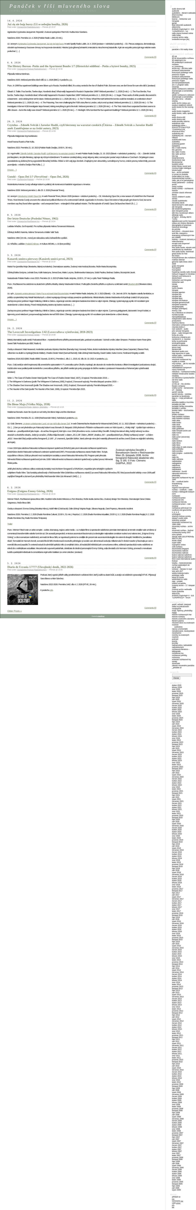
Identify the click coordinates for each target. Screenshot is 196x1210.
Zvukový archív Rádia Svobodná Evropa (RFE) (180, 38)
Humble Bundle (178, 315)
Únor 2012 (176, 1031)
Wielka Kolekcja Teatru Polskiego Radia (180, 574)
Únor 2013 (176, 1007)
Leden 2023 (176, 765)
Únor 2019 (176, 860)
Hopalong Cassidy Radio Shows (184, 272)
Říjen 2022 (176, 771)
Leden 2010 (176, 1082)
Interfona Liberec (178, 323)
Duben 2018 (176, 881)
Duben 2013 (176, 1003)
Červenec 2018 (178, 875)
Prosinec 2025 (177, 693)
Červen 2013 (177, 999)
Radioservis (176, 467)
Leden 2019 (176, 862)
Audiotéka (176, 142)
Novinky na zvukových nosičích (180, 636)
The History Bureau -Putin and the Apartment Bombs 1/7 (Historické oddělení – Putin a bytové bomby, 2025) (71, 66)
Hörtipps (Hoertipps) (179, 309)
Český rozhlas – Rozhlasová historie (182, 189)
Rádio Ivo (175, 435)
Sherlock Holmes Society (181, 516)
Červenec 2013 (178, 997)
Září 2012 (175, 1017)
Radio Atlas (176, 421)
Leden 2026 (176, 691)
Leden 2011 (176, 1058)
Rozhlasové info (178, 500)
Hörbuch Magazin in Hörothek (183, 274)
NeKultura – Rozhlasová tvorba (183, 372)
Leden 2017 (176, 911)
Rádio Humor (176, 433)
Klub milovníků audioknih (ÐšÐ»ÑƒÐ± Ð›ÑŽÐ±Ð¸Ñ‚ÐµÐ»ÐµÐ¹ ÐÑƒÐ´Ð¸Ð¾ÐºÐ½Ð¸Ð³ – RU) (183, 28)
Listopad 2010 (177, 1062)
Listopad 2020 (177, 818)
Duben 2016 (176, 929)
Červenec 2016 (178, 923)
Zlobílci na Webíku (179, 583)
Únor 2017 (176, 909)
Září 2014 (175, 968)
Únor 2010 (176, 1080)
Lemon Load (176, 347)
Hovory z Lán (177, 311)
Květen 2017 (177, 903)
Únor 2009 (176, 1104)
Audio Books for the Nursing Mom (182, 108)
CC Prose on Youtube (180, 174)
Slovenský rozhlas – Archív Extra (182, 527)
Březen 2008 (177, 1127)
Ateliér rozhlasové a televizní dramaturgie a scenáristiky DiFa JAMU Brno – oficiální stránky (183, 98)
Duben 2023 (176, 759)
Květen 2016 (177, 927)
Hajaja (174, 613)
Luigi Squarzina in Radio (181, 353)
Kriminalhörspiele (178, 343)
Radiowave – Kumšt (179, 471)
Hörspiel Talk (176, 296)
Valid (176, 1203)
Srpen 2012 (176, 1019)
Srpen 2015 (176, 946)
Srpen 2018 (176, 872)
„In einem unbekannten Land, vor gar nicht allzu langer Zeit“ (46, 423)
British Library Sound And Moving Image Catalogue (181, 167)
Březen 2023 (177, 761)
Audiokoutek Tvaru (179, 140)
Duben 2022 (176, 783)
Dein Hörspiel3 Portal (180, 211)
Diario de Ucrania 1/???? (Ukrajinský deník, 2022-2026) (40, 566)
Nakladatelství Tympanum (182, 368)
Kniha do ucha (177, 335)
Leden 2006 (176, 1180)
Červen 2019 (177, 852)
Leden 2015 (176, 960)
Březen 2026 (177, 687)
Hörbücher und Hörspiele (181, 280)
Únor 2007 (176, 1153)
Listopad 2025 (177, 695)
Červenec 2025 (178, 704)
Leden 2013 (176, 1009)
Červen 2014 (177, 974)
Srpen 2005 (176, 1190)
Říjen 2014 (176, 966)
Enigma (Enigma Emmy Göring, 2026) (30, 491)
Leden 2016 (176, 936)
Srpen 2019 (176, 848)
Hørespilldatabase (179, 317)
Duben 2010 (176, 1076)
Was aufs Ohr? (177, 571)
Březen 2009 (177, 1102)
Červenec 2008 (178, 1119)
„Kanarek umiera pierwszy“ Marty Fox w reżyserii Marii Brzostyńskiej (41, 293)
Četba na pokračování (180, 607)
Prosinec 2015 (177, 938)
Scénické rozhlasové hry (181, 659)
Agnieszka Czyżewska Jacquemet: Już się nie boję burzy (41, 44)
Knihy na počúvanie (179, 341)
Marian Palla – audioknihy (182, 355)
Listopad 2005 (177, 1184)
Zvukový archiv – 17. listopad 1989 (183, 586)
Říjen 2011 (176, 1039)
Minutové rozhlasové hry (181, 359)
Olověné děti (133, 284)
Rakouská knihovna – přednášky (180, 474)
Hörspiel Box (177, 294)
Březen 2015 (177, 956)
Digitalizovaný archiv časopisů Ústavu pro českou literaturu (183, 222)
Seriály (36, 335)
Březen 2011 (177, 1054)
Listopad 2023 (177, 744)
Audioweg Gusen (178, 144)
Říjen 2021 (176, 795)
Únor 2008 (176, 1129)
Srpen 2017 (176, 897)
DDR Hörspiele (177, 207)
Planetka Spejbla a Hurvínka (182, 402)
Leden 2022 (176, 789)
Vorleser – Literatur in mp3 (182, 569)
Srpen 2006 (176, 1166)
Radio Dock (176, 425)
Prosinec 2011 (177, 1035)
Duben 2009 (176, 1100)
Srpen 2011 (176, 1043)
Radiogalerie (176, 463)
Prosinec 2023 (177, 742)
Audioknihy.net (177, 134)
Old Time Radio (177, 380)
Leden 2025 (176, 716)
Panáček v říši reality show (182, 49)
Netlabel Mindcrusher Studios (183, 374)
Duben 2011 (176, 1052)
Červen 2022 (177, 779)
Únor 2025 (176, 714)
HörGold (175, 286)
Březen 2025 (177, 712)
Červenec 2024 (178, 728)
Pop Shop (175, 412)
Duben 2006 (176, 1174)
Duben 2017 (176, 905)
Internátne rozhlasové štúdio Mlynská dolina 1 (183, 326)
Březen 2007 (177, 1151)
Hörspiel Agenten (178, 292)
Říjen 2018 (176, 868)
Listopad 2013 (177, 989)
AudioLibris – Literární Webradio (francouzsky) (183, 14)
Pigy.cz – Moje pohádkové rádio (182, 399)
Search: (175, 672)
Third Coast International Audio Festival (183, 560)
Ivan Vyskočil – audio (180, 329)
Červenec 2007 (178, 1143)
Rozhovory (176, 657)
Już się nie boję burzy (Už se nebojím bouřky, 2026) (37, 24)
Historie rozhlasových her (182, 615)
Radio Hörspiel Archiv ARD (181, 431)
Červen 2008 (177, 1121)
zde (70, 80)
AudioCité (175, 11)
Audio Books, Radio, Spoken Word (182, 114)
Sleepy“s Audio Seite (180, 518)
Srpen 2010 (176, 1068)
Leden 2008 (176, 1131)
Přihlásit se (176, 1197)
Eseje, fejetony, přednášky (37, 407)
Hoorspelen (176, 268)
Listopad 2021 (177, 793)
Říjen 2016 (176, 917)
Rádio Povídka (177, 451)
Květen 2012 (177, 1025)
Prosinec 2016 (177, 913)
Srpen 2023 (176, 750)
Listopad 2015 (177, 940)
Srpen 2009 (176, 1092)
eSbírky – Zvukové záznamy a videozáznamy (183, 240)
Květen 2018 (177, 879)
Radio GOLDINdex (178, 429)
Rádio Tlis (175, 457)
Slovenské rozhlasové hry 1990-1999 (182, 523)
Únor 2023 (176, 763)
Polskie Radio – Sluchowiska (182, 410)
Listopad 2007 (177, 1135)
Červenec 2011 (178, 1045)
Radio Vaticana (177, 459)
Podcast (30, 69)
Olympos (175, 382)
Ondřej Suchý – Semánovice (182, 388)
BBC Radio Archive (178, 154)
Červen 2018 (177, 877)
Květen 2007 (177, 1147)
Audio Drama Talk (178, 9)
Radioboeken (177, 461)
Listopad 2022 (177, 769)
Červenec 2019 (178, 850)
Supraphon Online (179, 545)
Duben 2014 (176, 978)
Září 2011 (175, 1041)
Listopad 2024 (177, 720)
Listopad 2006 (177, 1159)
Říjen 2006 (176, 1161)
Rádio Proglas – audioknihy (182, 453)
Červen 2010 (177, 1072)
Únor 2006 (176, 1178)
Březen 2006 (177, 1176)
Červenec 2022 (178, 777)
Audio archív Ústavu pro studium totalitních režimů (182, 104)
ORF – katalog (177, 390)
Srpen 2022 (176, 775)
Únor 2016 (176, 934)
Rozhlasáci (176, 496)
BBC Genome (177, 150)
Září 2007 (175, 1139)
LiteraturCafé (176, 349)
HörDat (174, 284)
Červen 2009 (177, 1096)
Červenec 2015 (178, 948)
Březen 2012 (177, 1029)
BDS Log (175, 156)
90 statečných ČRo (179, 60)
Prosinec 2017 (177, 889)
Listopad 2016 (177, 915)
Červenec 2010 (178, 1070)
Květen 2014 (177, 976)
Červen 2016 (177, 925)
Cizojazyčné (22, 27)
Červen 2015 (177, 950)
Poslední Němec (32, 244)
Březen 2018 (177, 883)
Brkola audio (177, 170)
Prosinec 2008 (177, 1109)
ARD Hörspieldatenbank (181, 83)
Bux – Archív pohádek (180, 172)
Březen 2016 (177, 931)
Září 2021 (175, 797)
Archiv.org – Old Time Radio (182, 68)
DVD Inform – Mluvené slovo (182, 231)
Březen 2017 (177, 907)
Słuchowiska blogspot (180, 549)
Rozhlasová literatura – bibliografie (180, 650)
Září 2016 (175, 919)
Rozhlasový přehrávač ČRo (182, 508)
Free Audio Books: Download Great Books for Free (183, 253)
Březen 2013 (177, 1005)
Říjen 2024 (176, 722)
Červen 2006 (177, 1170)
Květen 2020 (177, 830)
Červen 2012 (177, 1023)
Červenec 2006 (178, 1168)
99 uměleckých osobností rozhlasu (182, 63)
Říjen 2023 (176, 746)
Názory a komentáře (180, 629)
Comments (177, 1201)
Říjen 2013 (176, 990)
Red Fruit (175, 486)
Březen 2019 (177, 858)
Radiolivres (176, 465)
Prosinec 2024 (177, 718)
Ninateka (175, 376)
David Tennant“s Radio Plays (182, 205)
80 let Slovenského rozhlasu (183, 58)
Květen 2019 (177, 854)
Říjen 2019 (176, 844)
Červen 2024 (177, 730)
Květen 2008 (177, 1123)
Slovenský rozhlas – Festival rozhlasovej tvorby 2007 (182, 531)
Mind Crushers (177, 357)
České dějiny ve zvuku (180, 176)
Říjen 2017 (176, 893)
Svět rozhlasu (177, 547)
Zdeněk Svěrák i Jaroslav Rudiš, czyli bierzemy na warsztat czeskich (47, 153)
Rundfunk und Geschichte (181, 510)
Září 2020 (175, 822)
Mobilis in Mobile (178, 362)
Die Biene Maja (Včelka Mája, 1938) (28, 404)
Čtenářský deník (178, 203)
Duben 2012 (176, 1027)
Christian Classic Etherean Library (182, 194)
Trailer (9, 524)
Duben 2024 (176, 734)
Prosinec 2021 (177, 791)
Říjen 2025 (176, 698)
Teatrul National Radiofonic (182, 557)
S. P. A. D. (175, 512)
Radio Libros (176, 443)
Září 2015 (175, 944)
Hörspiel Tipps (177, 298)
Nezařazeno (176, 633)
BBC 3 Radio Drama (179, 148)
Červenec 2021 (178, 801)
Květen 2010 (177, 1074)
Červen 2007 (177, 1145)
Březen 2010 (177, 1078)
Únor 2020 (176, 836)
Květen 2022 (177, 781)
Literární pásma (178, 621)
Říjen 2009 (176, 1088)
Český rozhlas (177, 187)
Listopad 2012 (177, 1013)
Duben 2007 (176, 1149)
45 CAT (174, 56)
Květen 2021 (177, 805)
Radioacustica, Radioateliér (182, 645)
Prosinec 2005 (177, 1182)
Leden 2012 (176, 1033)
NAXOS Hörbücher (178, 370)
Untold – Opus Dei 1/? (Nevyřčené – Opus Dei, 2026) (38, 176)
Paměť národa (177, 392)
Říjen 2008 (176, 1113)
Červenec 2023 (178, 752)
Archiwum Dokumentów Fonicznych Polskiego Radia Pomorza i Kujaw (182, 72)
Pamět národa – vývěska (181, 394)
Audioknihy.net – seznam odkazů (181, 137)
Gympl (174, 23)
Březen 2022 (177, 785)
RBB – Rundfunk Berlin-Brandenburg (180, 483)
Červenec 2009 (178, 1094)
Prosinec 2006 (177, 1157)
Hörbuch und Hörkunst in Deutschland (181, 277)
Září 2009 (175, 1090)
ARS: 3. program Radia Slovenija (180, 86)
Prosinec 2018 (177, 864)
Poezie (174, 641)
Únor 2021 (176, 811)
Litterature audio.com (180, 351)
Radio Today (176, 35)
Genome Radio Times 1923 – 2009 (182, 263)
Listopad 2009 (177, 1086)
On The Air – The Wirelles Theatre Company (181, 385)
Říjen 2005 (176, 1186)
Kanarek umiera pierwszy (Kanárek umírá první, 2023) (40, 258)
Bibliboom (175, 17)
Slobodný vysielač (179, 520)
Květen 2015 (177, 952)
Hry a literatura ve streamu (182, 313)
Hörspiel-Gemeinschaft (180, 303)
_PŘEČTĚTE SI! (177, 668)
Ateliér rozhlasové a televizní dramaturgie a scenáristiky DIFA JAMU (183, 91)
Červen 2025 (177, 706)
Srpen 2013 (176, 995)
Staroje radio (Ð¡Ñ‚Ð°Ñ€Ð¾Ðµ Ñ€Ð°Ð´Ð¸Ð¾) (183, 538)
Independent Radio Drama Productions (182, 320)
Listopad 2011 (177, 1037)
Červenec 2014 (178, 972)
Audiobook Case (178, 123)
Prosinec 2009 (177, 1084)
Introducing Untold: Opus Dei (29, 196)
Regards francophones (180, 488)
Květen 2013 (177, 1001)
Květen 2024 (177, 732)
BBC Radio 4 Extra (178, 152)
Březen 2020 (177, 834)
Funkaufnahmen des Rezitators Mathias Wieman (183, 259)
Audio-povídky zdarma (180, 121)
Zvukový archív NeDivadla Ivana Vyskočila (182, 590)
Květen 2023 (177, 757)
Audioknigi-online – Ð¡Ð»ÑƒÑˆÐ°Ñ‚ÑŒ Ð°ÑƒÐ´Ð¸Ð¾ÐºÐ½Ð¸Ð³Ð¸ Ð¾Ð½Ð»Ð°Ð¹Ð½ (181, 128)
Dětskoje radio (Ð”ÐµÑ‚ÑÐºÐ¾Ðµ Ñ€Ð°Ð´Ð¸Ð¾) (181, 217)
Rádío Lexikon (177, 441)
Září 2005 (175, 1188)
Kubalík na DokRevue (180, 345)
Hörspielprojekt (177, 307)
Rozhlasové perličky (179, 655)
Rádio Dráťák (177, 427)
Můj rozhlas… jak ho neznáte (183, 364)
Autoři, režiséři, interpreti (181, 604)
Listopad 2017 (177, 891)
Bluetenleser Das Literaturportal (178, 161)
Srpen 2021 (176, 799)
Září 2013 (175, 993)
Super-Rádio (176, 543)
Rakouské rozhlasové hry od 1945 (183, 479)
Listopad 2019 (177, 842)
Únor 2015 (176, 958)
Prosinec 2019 (177, 840)
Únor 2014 (176, 982)
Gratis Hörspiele (178, 266)
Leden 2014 (176, 984)
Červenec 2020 (178, 826)
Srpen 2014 (176, 970)
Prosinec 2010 (177, 1060)
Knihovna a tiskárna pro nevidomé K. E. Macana (181, 338)
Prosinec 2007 (177, 1133)
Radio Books (176, 423)
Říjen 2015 (176, 942)
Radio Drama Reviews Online (182, 33)
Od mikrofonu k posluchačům (183, 378)
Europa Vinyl (177, 246)
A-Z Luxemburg (177, 66)
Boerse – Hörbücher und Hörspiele (181, 20)
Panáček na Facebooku (181, 396)
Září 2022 (175, 773)
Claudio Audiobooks (179, 201)
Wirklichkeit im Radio (179, 579)
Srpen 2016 (176, 921)
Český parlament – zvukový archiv (182, 183)
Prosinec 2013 (177, 986)
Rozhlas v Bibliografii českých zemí (183, 493)
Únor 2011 (176, 1056)
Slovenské (176, 663)
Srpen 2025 (176, 702)
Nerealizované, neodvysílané (183, 631)
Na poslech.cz (177, 366)
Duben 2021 (176, 807)
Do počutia (176, 229)
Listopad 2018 (177, 866)
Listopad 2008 (177, 1111)
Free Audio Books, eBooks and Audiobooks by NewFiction (183, 248)
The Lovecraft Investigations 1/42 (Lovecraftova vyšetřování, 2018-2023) (50, 332)
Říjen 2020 (176, 820)
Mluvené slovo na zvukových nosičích (183, 624)
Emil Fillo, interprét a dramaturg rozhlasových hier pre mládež (183, 235)
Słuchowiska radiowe (180, 551)
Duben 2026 (176, 685)
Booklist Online (177, 164)
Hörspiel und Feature (180, 300)
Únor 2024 (176, 738)
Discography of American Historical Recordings (181, 226)
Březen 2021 (177, 809)
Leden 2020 (176, 838)
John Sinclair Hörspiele (180, 331)
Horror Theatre (177, 288)
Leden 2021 (176, 813)
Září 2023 (175, 748)
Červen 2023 (177, 754)
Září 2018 (175, 870)
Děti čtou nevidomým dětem (183, 213)
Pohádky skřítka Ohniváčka (182, 406)
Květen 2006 (177, 1172)
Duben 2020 (176, 832)
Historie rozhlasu (178, 617)
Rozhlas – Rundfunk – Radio (182, 490)
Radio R (174, 455)
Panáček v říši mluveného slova (60, 6)
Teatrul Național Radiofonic (182, 555)
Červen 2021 (177, 803)
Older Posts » (14, 611)
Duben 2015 (176, 954)
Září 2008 (175, 1115)
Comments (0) (150, 57)
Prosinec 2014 (177, 962)
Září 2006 (175, 1164)
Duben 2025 (176, 710)
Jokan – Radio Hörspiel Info (182, 333)
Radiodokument (33, 27)
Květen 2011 (177, 1049)
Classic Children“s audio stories (181, 198)
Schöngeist (176, 514)
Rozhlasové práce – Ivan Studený (181, 505)
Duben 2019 (176, 856)
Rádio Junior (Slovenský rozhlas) (181, 438)
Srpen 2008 (176, 1117)
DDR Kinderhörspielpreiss (181, 209)
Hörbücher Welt (178, 282)
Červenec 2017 (178, 899)
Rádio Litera (176, 445)
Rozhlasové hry (33, 221)
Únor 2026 (176, 689)
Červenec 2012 (178, 1021)
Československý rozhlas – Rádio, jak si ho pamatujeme (183, 179)
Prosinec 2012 (177, 1011)
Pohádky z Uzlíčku (179, 408)
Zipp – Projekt (177, 581)
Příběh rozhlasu (178, 414)
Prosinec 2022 (177, 767)
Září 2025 (175, 699)
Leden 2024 (176, 740)
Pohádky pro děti (178, 404)
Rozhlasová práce (178, 498)
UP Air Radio (176, 567)
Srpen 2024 (176, 726)
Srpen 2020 (176, 824)
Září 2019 (175, 846)
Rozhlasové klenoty (179, 502)
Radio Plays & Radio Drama (182, 447)
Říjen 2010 (176, 1064)
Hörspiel (175, 290)
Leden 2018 (176, 887)
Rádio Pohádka (177, 449)
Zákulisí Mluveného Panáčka (183, 666)
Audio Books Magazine (181, 111)
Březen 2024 (177, 736)
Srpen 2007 (176, 1141)
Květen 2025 (177, 708)
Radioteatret (176, 469)
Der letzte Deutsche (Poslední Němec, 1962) (32, 218)
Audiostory (178, 627)
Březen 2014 (177, 980)
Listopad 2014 (177, 964)
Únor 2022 (176, 787)
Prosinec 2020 (177, 816)
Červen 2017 (177, 901)
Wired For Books (178, 577)
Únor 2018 (176, 885)
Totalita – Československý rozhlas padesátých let (182, 564)
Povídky (175, 643)
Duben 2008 (176, 1125)
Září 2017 (175, 895)
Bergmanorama (178, 158)
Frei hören (175, 256)
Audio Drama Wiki (178, 117)
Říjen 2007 (176, 1137)
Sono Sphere (177, 535)
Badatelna (176, 146)
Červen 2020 (177, 828)
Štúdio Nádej (177, 541)
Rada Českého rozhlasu (181, 417)
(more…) (12, 170)
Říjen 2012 (176, 1015)
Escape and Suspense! (181, 244)
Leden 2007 (176, 1155)
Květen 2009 (177, 1098)
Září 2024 (175, 724)
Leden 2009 (176, 1107)
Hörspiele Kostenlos (179, 305)
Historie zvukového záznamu (183, 619)
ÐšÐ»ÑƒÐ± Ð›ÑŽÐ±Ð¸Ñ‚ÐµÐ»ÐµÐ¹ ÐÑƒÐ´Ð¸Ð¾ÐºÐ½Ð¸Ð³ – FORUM (183, 596)
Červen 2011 (177, 1048)
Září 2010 (175, 1066)
